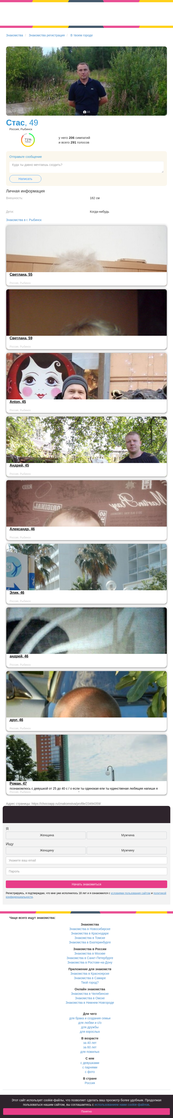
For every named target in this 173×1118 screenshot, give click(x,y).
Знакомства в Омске (90, 998)
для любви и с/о (89, 1022)
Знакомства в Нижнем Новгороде (90, 1002)
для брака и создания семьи (90, 1018)
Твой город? (90, 982)
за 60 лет (89, 1047)
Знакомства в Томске (89, 938)
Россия (90, 1083)
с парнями (89, 1067)
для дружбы (90, 1027)
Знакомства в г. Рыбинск (24, 220)
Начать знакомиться (86, 884)
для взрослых (90, 1031)
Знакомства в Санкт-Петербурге (90, 958)
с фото (90, 1072)
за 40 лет (89, 1043)
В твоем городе (81, 35)
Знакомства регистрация (47, 35)
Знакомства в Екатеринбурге (90, 942)
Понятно (86, 1111)
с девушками (89, 1063)
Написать (25, 179)
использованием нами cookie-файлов (122, 1104)
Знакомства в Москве (89, 953)
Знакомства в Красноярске (89, 973)
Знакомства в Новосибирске (89, 929)
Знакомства (14, 35)
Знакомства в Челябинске (90, 993)
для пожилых (89, 1051)
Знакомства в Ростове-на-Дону (90, 962)
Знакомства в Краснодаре (90, 933)
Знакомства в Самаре (90, 978)
